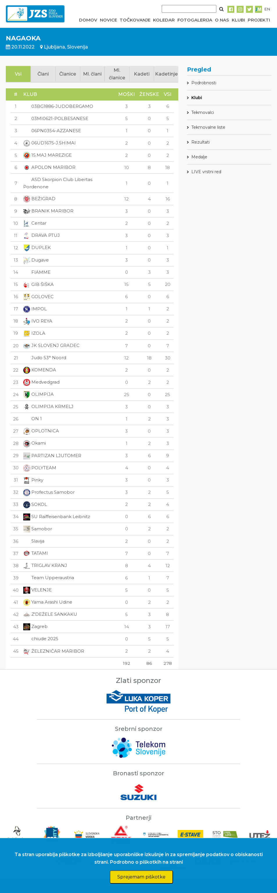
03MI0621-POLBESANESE (55, 118)
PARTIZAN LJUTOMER (52, 455)
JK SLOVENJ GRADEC (51, 345)
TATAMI (35, 553)
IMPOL (35, 309)
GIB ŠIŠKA (38, 284)
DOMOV (88, 20)
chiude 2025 (40, 638)
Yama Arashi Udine (47, 602)
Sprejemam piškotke (141, 877)
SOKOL (35, 504)
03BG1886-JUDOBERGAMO (58, 106)
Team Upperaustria (48, 577)
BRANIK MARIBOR (48, 211)
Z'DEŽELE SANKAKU (50, 614)
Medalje (199, 157)
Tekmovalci (202, 112)
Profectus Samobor (49, 492)
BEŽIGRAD (39, 198)
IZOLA (34, 333)
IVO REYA (37, 321)
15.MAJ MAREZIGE (47, 155)
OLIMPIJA (38, 394)
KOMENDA (39, 370)
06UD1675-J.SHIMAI (49, 143)
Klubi (196, 97)
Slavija (33, 541)
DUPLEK (37, 247)
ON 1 (32, 418)
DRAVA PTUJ (41, 235)
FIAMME (37, 272)
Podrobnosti (203, 82)
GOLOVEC (38, 296)
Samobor (37, 528)
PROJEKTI (259, 20)
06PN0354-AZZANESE (52, 130)
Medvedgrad (41, 382)
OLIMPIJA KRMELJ (48, 406)
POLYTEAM (39, 467)
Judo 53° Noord (44, 357)
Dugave (36, 260)
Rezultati (200, 142)
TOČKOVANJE (135, 20)
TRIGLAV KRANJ (45, 565)
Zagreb (35, 626)
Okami (34, 443)
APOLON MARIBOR (49, 167)
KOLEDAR (164, 20)
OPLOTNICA (41, 431)
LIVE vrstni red (206, 171)
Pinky (33, 480)
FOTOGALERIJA (194, 20)
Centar (34, 223)
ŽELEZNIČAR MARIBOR (53, 651)
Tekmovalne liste (208, 127)
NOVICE (108, 20)
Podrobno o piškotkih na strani (146, 862)
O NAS (222, 20)
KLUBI (238, 20)
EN (267, 9)
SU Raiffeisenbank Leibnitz (56, 516)
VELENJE (37, 590)
